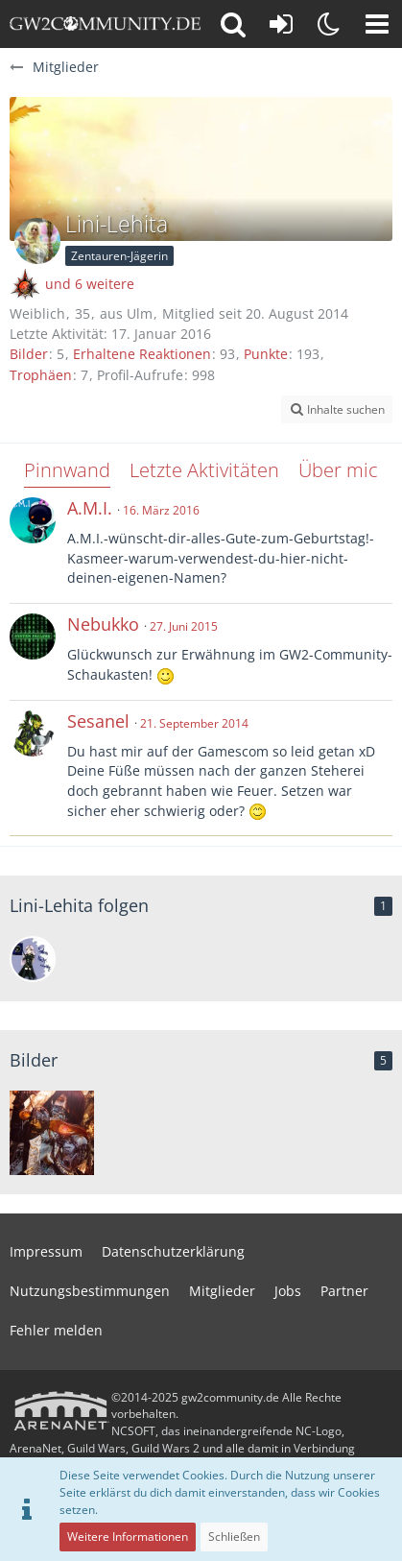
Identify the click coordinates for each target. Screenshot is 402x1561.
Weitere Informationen (127, 1536)
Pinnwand (67, 470)
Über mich (344, 470)
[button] (377, 24)
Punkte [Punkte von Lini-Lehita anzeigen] (266, 354)
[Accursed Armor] (52, 1133)
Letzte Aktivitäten (204, 470)
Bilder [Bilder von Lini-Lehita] (29, 354)
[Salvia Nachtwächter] (33, 959)
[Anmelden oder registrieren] (281, 24)
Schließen (234, 1536)
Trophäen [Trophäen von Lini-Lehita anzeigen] (41, 375)
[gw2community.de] (105, 24)
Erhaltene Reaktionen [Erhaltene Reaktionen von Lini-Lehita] (142, 354)
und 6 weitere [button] (89, 284)
